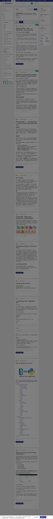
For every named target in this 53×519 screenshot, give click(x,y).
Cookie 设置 (36, 517)
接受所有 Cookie (43, 517)
